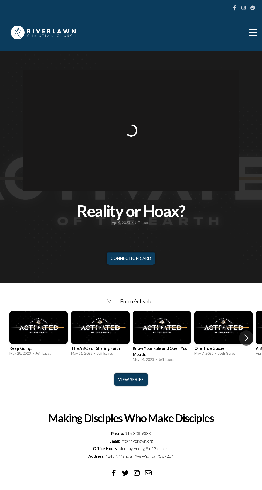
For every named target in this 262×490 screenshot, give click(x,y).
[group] (38, 335)
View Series (131, 379)
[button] (246, 338)
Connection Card (131, 258)
